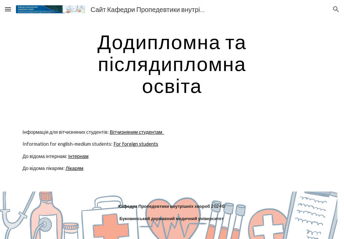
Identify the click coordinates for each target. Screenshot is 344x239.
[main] (172, 63)
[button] (8, 9)
